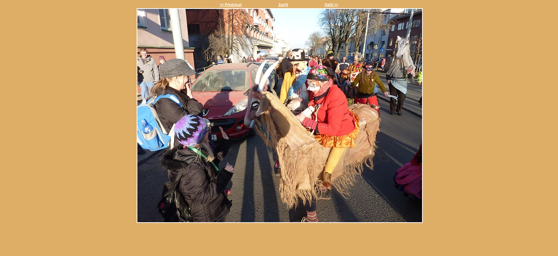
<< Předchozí (231, 5)
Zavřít (283, 5)
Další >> (331, 5)
